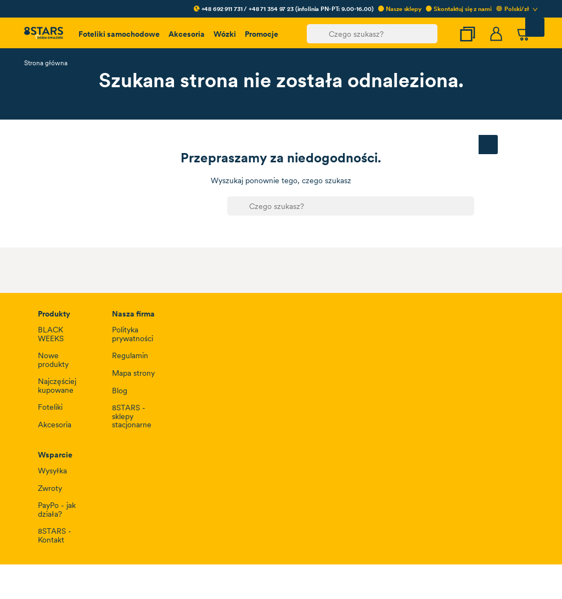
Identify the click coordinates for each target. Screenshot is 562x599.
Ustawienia (59, 360)
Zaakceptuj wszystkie (479, 360)
